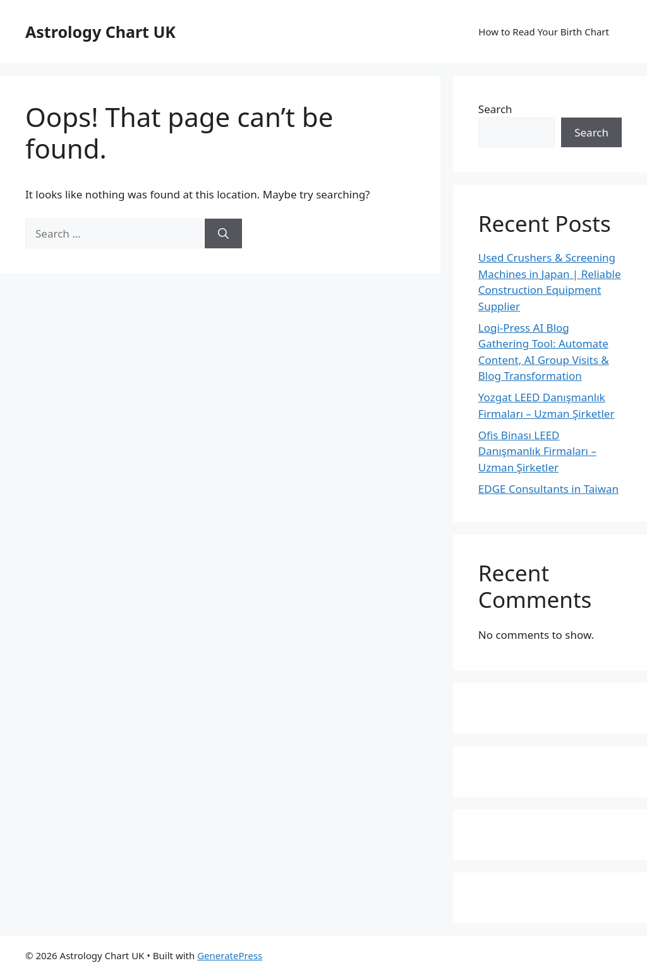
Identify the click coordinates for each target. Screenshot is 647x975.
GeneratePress (229, 955)
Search (495, 109)
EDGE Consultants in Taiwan (548, 488)
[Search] (223, 234)
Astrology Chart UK (100, 31)
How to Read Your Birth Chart (543, 31)
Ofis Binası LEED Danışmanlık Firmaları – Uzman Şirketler (537, 451)
